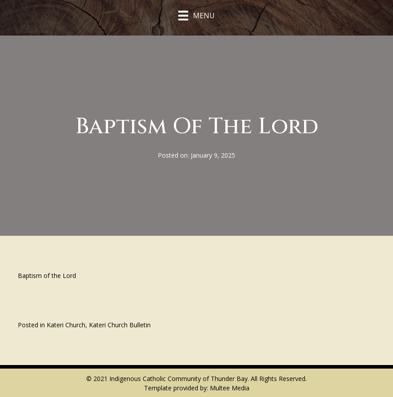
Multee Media (229, 388)
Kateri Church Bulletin (120, 325)
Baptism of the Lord (47, 275)
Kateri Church (66, 325)
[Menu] (196, 15)
